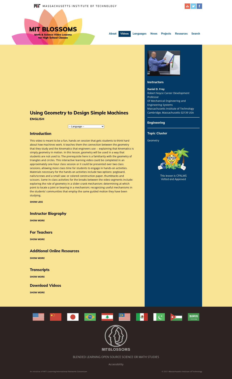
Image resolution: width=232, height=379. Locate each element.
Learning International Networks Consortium (67, 371)
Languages (139, 33)
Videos (124, 33)
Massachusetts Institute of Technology (185, 371)
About (113, 33)
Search (195, 33)
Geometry (153, 140)
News (153, 33)
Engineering (156, 122)
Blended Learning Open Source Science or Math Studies (116, 357)
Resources (181, 33)
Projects (166, 33)
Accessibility (116, 364)
